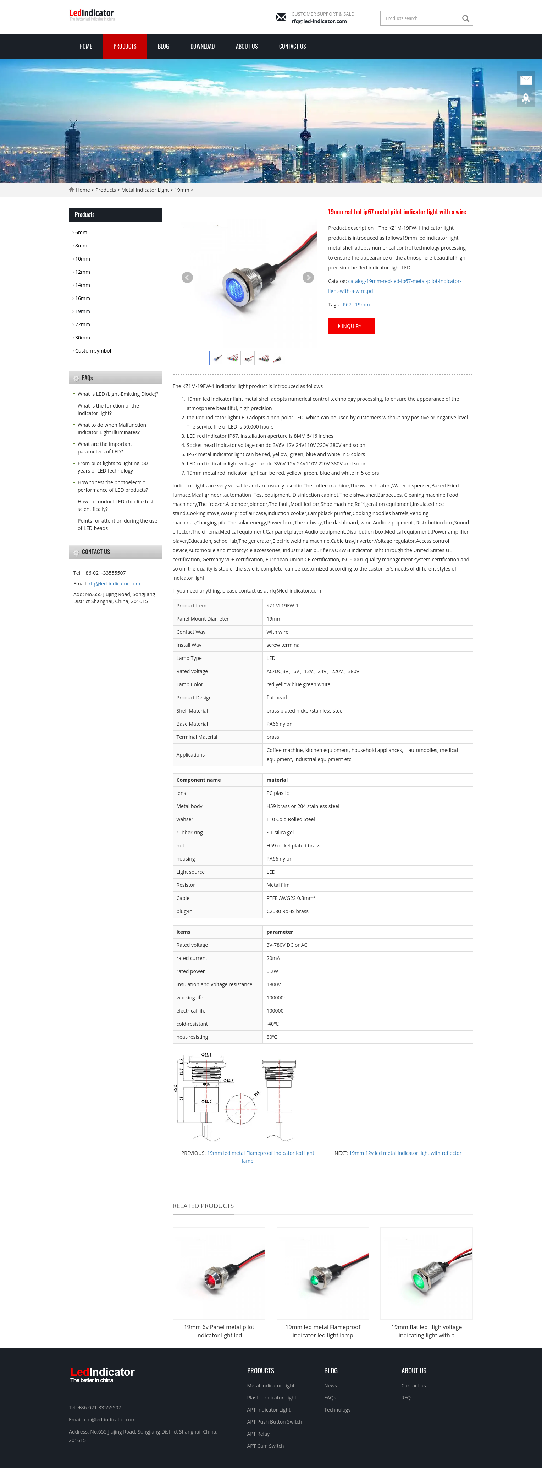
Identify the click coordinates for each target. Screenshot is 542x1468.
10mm (82, 258)
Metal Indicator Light (145, 189)
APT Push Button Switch (274, 1421)
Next (308, 277)
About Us (247, 46)
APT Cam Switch (265, 1445)
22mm (82, 324)
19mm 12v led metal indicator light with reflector (405, 1153)
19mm (182, 189)
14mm (82, 285)
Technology (337, 1409)
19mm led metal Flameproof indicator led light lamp (322, 1331)
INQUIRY (349, 326)
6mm (81, 232)
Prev (187, 277)
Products (125, 46)
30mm (82, 337)
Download (202, 46)
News (330, 1385)
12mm (82, 271)
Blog (163, 46)
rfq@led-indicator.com (319, 21)
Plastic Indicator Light (272, 1397)
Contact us (292, 46)
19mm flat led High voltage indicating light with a (426, 1331)
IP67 (346, 304)
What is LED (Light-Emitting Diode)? (118, 394)
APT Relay (258, 1433)
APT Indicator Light (269, 1409)
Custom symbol (93, 350)
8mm (81, 245)
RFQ (406, 1397)
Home (85, 46)
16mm (82, 298)
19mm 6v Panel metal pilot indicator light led (219, 1331)
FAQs (330, 1397)
